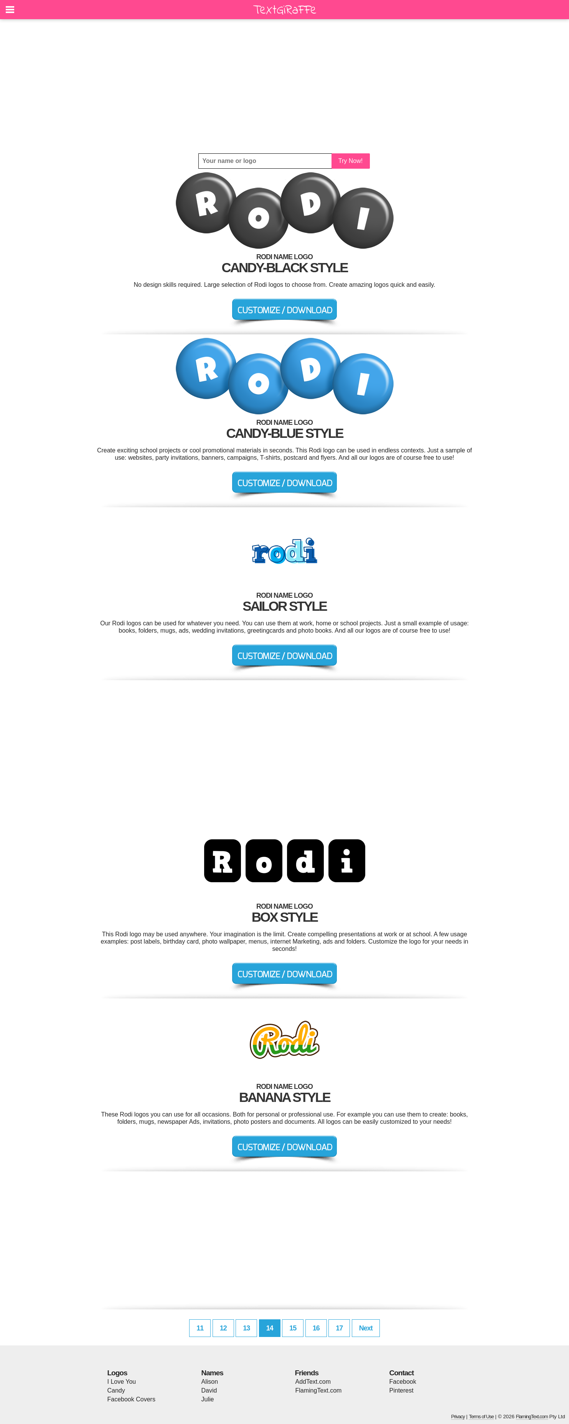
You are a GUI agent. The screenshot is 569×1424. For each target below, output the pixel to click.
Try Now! (350, 161)
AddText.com (313, 1381)
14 (269, 1328)
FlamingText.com (318, 1390)
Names (212, 1373)
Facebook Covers (131, 1399)
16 (316, 1328)
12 (223, 1328)
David (209, 1390)
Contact (401, 1373)
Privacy (458, 1416)
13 (246, 1328)
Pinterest (401, 1390)
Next (366, 1328)
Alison (209, 1381)
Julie (207, 1399)
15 (292, 1328)
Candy (116, 1390)
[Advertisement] (285, 86)
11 (199, 1328)
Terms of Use (481, 1416)
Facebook (402, 1381)
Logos (117, 1373)
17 (339, 1328)
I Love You (121, 1381)
